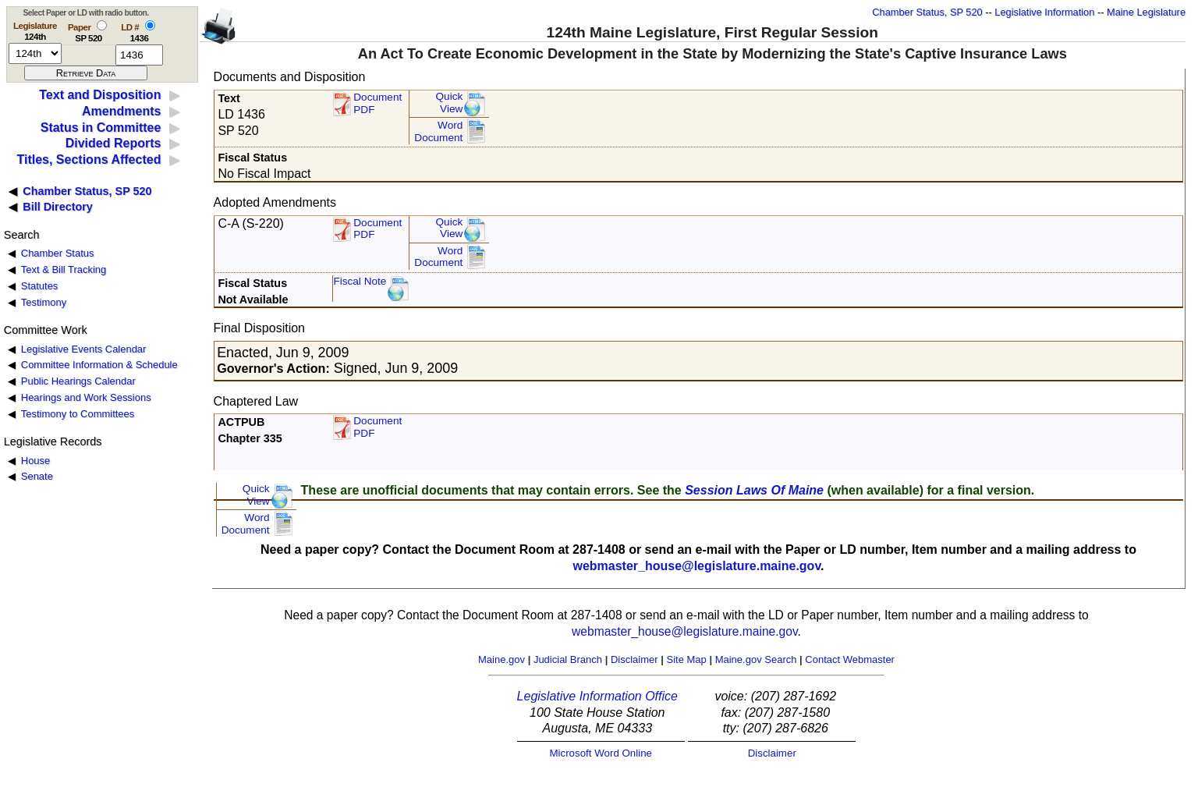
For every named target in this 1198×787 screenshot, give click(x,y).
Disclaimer (634, 659)
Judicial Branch (567, 659)
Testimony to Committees (77, 414)
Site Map (686, 659)
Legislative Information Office (597, 696)
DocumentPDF (377, 229)
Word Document (438, 131)
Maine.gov (501, 659)
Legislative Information (1044, 12)
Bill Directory (58, 206)
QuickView (449, 102)
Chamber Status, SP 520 (927, 12)
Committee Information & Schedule (99, 364)
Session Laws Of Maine (754, 490)
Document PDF (377, 103)
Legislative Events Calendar (84, 349)
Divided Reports (113, 143)
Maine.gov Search (756, 659)
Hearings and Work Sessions (86, 397)
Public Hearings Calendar (78, 381)
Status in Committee (101, 127)
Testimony (43, 302)
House (35, 460)
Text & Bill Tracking (63, 269)
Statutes (39, 286)
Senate (37, 476)
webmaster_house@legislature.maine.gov (696, 566)
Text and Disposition (100, 94)
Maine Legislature (1146, 12)
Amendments (121, 111)
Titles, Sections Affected (88, 159)
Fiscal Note (359, 281)
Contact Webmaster (850, 659)
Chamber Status (57, 253)
